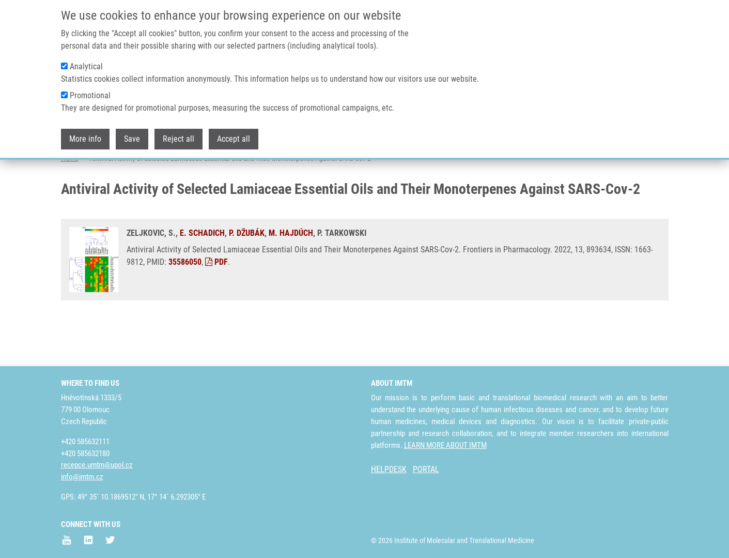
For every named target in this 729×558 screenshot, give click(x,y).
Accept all (233, 139)
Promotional (90, 95)
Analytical (86, 66)
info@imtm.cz (82, 476)
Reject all (178, 139)
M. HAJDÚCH (291, 274)
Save (132, 139)
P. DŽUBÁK (247, 274)
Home (70, 199)
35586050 (184, 303)
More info (85, 139)
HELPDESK (389, 469)
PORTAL (426, 469)
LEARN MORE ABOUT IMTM (445, 445)
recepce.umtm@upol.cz (97, 465)
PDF (216, 303)
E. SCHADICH (202, 274)
